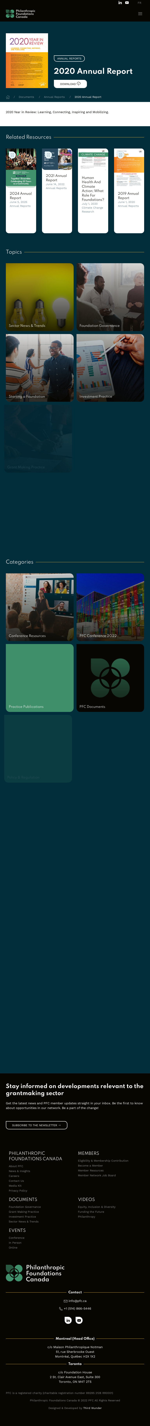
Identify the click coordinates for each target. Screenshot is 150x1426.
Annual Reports (20, 205)
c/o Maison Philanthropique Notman (75, 1347)
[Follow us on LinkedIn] (120, 2)
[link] (21, 168)
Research (88, 211)
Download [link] (70, 84)
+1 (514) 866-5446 (77, 1308)
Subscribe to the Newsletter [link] (36, 1125)
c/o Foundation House (75, 1372)
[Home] (8, 96)
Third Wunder (92, 1408)
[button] (140, 14)
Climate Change (92, 207)
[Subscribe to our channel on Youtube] (127, 2)
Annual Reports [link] (69, 58)
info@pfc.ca (78, 1301)
